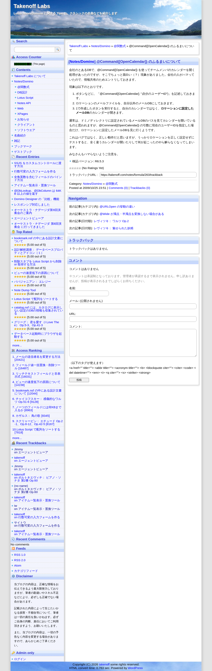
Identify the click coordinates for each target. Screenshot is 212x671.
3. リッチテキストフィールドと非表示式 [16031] (36, 375)
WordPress (135, 668)
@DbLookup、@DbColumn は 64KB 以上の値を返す (37, 192)
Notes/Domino (100, 46)
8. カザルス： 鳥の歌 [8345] (31, 415)
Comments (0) (118, 188)
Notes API (24, 103)
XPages (22, 113)
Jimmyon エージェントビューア (31, 451)
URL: (72, 313)
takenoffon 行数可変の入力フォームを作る (37, 515)
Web (20, 108)
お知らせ (23, 119)
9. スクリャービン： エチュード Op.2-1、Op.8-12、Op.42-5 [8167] (37, 422)
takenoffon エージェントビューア (31, 459)
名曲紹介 (20, 135)
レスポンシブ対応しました (32, 204)
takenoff (104, 664)
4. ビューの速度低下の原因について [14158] (36, 383)
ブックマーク (23, 146)
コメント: (75, 326)
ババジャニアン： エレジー (32, 281)
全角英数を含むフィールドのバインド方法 (38, 178)
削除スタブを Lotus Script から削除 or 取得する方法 (38, 263)
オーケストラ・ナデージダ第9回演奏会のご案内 (37, 211)
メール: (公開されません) (86, 301)
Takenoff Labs (32, 6)
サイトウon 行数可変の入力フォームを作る (37, 524)
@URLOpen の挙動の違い (117, 206)
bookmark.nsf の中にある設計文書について (38, 239)
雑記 (17, 140)
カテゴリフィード (26, 570)
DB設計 (22, 92)
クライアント (26, 124)
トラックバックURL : (83, 174)
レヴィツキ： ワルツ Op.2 (111, 221)
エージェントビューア (29, 218)
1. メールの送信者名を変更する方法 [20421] (36, 358)
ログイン (20, 659)
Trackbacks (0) (140, 188)
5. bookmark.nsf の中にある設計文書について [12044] (36, 392)
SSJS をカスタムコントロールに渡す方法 (37, 164)
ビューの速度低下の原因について (36, 273)
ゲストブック (23, 151)
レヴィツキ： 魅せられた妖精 (113, 228)
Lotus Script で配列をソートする (36, 299)
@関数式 (120, 46)
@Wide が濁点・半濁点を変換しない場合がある (132, 214)
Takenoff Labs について (30, 76)
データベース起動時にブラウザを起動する (38, 335)
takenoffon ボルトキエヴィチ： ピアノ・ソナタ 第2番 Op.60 (37, 477)
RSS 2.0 (19, 560)
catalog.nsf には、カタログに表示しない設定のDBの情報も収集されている (38, 310)
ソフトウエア (26, 130)
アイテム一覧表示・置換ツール (35, 185)
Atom (17, 565)
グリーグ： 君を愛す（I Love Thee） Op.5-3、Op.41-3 (36, 323)
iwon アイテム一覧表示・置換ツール (37, 507)
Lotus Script (25, 97)
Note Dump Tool (25, 290)
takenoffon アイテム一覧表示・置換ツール (37, 499)
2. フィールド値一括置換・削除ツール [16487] (36, 366)
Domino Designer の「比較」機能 (36, 199)
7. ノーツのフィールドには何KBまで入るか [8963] (36, 408)
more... (17, 345)
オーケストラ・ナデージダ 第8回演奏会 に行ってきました (37, 225)
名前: (72, 288)
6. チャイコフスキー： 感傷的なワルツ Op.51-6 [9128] (36, 400)
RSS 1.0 (19, 554)
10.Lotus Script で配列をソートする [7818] (36, 431)
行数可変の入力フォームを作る (35, 171)
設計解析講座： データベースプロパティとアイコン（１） (38, 251)
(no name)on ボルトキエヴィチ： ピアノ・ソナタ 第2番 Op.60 (37, 488)
